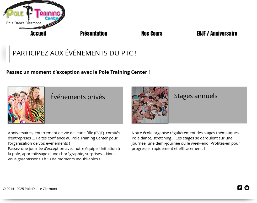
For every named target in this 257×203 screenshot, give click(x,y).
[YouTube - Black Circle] (246, 187)
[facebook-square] (239, 187)
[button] (93, 33)
